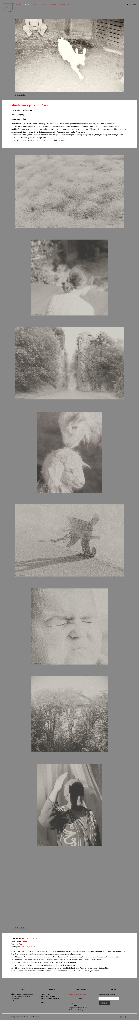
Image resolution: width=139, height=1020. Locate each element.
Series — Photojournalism (49, 998)
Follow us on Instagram (77, 1010)
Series (27, 4)
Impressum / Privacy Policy (78, 1008)
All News (72, 1003)
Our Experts (73, 1005)
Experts (52, 4)
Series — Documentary (48, 996)
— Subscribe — (66, 4)
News (43, 4)
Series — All (44, 1002)
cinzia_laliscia (29, 947)
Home (18, 4)
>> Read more (15, 1001)
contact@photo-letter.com (107, 994)
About (35, 4)
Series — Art (45, 994)
